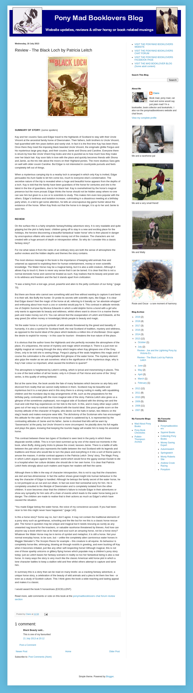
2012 (138, 388)
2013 (138, 338)
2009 (138, 401)
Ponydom (165, 469)
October (142, 342)
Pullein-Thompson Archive (140, 439)
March (141, 378)
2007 (138, 410)
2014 (138, 334)
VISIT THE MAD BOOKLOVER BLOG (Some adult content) (153, 64)
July (140, 346)
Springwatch (167, 452)
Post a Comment (27, 645)
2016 (138, 330)
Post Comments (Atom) (40, 657)
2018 (138, 321)
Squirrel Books (168, 432)
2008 (138, 405)
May (140, 370)
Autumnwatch (167, 449)
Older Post (114, 651)
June (140, 365)
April (140, 374)
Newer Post (21, 651)
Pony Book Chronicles (140, 431)
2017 (138, 325)
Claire (156, 93)
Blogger (110, 676)
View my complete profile (144, 118)
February (142, 383)
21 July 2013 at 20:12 (34, 638)
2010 (138, 397)
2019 (138, 317)
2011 (138, 392)
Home (68, 651)
